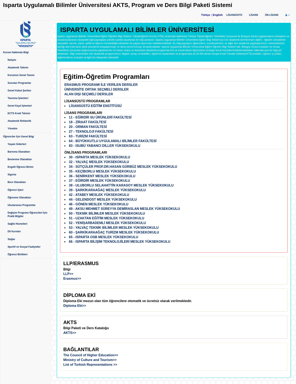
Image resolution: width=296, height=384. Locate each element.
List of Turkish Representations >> (90, 364)
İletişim (12, 60)
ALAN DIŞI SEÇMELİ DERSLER (88, 94)
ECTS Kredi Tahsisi (19, 113)
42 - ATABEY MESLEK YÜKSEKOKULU (99, 195)
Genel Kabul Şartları (19, 90)
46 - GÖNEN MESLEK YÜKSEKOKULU (98, 204)
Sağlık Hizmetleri (17, 223)
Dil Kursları (14, 231)
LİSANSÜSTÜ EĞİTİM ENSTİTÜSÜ (95, 106)
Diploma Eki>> (74, 305)
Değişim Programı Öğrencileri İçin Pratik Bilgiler (27, 214)
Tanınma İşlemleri (18, 98)
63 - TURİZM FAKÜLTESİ (88, 136)
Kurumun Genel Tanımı (21, 75)
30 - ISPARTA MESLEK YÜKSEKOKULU (99, 157)
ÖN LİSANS (271, 15)
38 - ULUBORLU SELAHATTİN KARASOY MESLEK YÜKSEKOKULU (121, 185)
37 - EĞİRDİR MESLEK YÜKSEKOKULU (99, 180)
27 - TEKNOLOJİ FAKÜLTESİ (91, 131)
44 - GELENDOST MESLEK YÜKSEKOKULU (103, 199)
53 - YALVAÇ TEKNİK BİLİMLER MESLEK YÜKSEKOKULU (114, 227)
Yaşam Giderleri (17, 144)
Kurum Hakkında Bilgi (16, 52)
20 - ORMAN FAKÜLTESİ (88, 127)
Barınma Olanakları (19, 151)
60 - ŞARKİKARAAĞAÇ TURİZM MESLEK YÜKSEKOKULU (114, 232)
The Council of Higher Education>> (90, 355)
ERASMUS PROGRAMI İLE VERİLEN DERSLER (101, 84)
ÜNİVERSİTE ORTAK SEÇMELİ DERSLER (96, 89)
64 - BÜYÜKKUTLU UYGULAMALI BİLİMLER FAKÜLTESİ (112, 141)
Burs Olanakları (17, 182)
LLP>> (68, 274)
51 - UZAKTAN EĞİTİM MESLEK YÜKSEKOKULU (106, 218)
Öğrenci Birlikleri (18, 254)
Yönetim (12, 128)
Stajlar (11, 239)
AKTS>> (69, 333)
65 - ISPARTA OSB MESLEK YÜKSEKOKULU (103, 237)
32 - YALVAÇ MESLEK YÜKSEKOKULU (99, 162)
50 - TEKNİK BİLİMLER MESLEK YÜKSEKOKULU (107, 213)
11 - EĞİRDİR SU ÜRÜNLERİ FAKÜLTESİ (100, 117)
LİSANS (253, 15)
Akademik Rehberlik (19, 121)
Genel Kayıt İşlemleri (20, 105)
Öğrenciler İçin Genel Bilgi (18, 136)
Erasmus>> (72, 278)
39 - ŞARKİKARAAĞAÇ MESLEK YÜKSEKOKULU (107, 190)
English (218, 14)
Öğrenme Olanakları (19, 197)
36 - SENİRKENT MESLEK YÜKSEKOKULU (102, 176)
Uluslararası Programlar (22, 205)
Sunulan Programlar (19, 83)
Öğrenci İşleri (15, 190)
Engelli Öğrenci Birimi (20, 167)
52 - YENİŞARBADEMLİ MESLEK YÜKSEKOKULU (107, 223)
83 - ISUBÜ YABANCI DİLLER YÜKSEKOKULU (104, 145)
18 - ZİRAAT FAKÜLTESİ (87, 122)
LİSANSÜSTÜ (234, 15)
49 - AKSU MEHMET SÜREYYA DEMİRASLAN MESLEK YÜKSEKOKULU (124, 208)
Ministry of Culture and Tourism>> (90, 360)
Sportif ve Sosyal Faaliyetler (24, 246)
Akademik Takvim (18, 67)
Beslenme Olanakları (20, 159)
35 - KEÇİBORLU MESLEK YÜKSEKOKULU (102, 171)
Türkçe (205, 14)
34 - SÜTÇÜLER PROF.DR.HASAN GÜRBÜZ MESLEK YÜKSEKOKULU (123, 166)
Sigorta (12, 174)
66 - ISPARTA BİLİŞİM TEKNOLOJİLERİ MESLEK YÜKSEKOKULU (119, 241)
